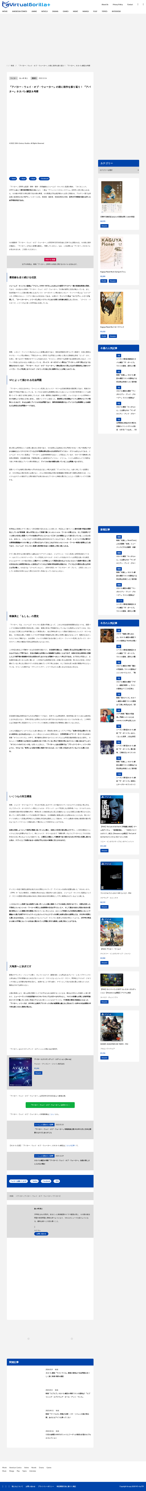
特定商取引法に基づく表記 (66, 1486)
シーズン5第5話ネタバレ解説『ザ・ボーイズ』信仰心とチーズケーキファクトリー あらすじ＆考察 (126, 781)
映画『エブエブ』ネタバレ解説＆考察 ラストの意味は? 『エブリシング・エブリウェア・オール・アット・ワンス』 (68, 1395)
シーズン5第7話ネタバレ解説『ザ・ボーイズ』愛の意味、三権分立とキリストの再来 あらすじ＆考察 (126, 749)
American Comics (19, 11)
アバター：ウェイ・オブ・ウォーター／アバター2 (42, 1196)
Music (75, 11)
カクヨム (37, 1230)
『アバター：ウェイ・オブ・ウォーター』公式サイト (49, 1105)
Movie (5, 11)
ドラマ (119, 601)
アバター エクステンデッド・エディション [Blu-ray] (52, 1059)
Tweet (14, 179)
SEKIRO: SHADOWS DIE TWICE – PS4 (114, 1044)
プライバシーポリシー (46, 1486)
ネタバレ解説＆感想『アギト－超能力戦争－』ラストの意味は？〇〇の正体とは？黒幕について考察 (126, 685)
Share (24, 179)
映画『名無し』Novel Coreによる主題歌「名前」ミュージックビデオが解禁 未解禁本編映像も (126, 544)
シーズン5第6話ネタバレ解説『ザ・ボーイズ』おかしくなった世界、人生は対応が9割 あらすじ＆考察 (126, 733)
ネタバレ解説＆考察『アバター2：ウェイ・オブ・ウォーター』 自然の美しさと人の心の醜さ (62, 1162)
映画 (11, 1196)
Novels (44, 11)
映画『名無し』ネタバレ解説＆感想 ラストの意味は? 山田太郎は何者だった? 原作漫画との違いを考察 (126, 379)
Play (95, 11)
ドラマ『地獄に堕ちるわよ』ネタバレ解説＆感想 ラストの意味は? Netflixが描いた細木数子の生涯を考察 (126, 637)
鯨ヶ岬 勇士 (23, 78)
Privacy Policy (118, 4)
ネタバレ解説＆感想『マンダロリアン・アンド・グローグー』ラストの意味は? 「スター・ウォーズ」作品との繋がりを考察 (126, 394)
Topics (104, 11)
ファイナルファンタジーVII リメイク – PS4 (115, 893)
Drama (55, 11)
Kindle (104, 281)
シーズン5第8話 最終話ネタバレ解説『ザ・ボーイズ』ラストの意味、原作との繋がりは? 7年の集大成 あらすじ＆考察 (126, 363)
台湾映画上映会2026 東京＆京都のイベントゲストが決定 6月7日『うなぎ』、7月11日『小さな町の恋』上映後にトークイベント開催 (126, 426)
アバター (20, 1196)
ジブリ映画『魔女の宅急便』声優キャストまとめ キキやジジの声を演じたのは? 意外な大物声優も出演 (126, 717)
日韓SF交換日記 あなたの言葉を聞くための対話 (117, 217)
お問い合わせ (41, 1234)
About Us (105, 4)
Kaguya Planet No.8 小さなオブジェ (113, 272)
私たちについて (17, 1486)
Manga (86, 11)
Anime (34, 11)
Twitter (35, 1181)
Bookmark (44, 179)
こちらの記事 (70, 1145)
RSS (57, 1181)
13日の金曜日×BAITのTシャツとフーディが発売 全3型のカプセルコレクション (68, 1436)
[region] (73, 38)
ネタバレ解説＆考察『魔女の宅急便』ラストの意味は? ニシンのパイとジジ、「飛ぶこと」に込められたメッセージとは (126, 669)
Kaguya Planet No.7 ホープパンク (112, 327)
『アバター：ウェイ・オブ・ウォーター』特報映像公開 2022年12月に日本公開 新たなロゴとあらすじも (62, 1131)
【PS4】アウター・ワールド (110, 949)
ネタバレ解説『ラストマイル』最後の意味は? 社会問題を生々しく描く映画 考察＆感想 (68, 1374)
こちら (51, 1114)
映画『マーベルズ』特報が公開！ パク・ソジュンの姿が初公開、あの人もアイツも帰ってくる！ (67, 1415)
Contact (130, 4)
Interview (116, 11)
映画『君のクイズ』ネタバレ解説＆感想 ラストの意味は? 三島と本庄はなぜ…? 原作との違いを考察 (126, 701)
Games (65, 11)
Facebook (46, 1181)
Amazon (38, 1073)
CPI (142, 1486)
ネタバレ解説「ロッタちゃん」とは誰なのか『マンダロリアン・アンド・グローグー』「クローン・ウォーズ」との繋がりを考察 (126, 410)
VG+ (137, 1486)
